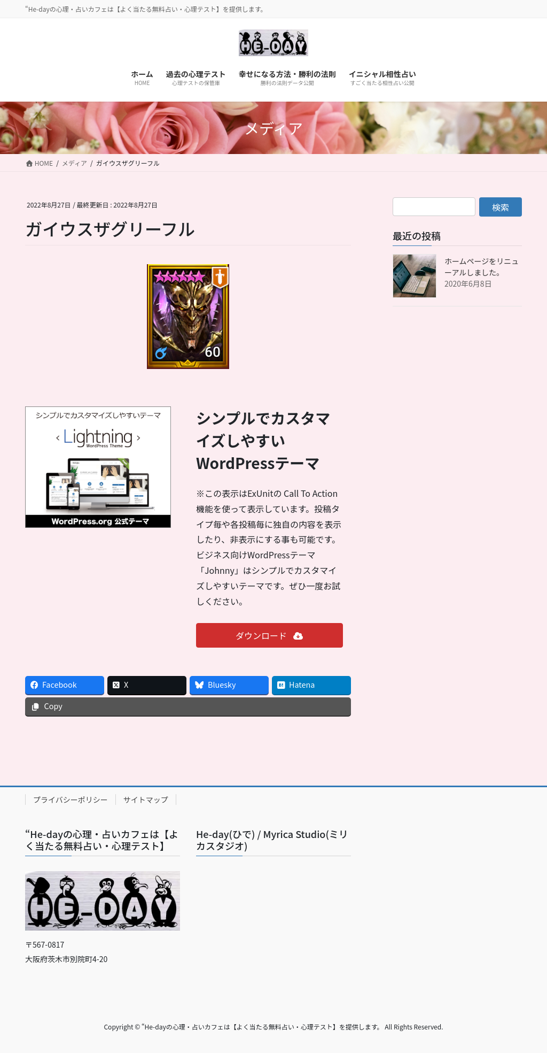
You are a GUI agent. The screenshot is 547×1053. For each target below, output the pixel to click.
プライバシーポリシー (70, 799)
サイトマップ (145, 799)
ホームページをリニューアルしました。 (481, 267)
